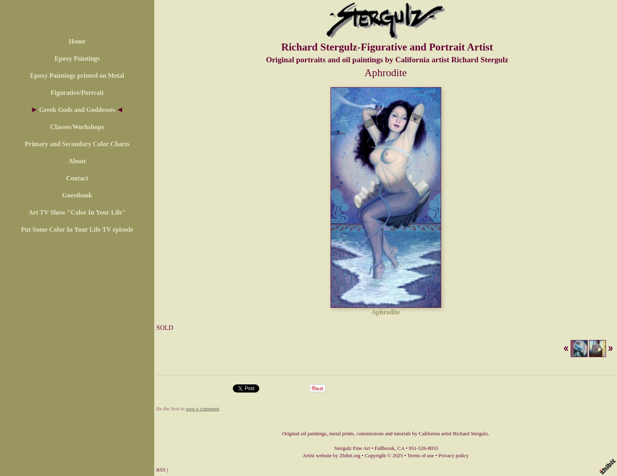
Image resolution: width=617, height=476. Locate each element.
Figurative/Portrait (77, 92)
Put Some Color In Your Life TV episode (77, 229)
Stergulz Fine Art (352, 448)
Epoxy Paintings (77, 58)
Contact (77, 178)
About (77, 161)
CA (400, 448)
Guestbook (77, 195)
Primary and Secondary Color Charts (77, 143)
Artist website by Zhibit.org (331, 455)
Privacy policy (453, 455)
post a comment (202, 409)
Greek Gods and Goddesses (77, 109)
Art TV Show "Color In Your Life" (77, 212)
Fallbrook (384, 448)
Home (77, 41)
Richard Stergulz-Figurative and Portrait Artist (387, 47)
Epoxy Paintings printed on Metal (77, 75)
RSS (161, 470)
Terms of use (420, 455)
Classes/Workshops (77, 126)
